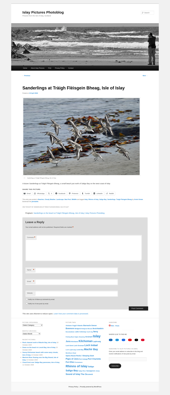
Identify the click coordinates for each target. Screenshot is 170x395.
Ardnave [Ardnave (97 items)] (69, 325)
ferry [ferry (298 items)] (95, 331)
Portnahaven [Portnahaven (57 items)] (79, 362)
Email (30, 281)
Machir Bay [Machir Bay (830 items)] (91, 349)
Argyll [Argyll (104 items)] (74, 325)
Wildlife (74, 199)
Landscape (60, 199)
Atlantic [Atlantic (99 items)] (80, 325)
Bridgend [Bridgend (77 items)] (78, 328)
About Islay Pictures (37, 68)
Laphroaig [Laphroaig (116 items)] (97, 341)
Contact (71, 68)
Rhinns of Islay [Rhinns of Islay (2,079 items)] (76, 366)
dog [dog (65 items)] (91, 332)
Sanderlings (111, 199)
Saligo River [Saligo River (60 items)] (82, 371)
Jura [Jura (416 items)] (68, 341)
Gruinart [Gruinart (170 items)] (88, 337)
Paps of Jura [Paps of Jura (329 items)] (72, 359)
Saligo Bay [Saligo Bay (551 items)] (72, 370)
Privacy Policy (59, 68)
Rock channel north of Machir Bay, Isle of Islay (39, 342)
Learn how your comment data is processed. (71, 314)
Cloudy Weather (50, 199)
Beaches (41, 199)
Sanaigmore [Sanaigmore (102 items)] (90, 371)
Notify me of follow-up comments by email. (41, 299)
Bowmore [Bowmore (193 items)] (70, 328)
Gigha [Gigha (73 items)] (76, 337)
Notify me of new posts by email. (38, 304)
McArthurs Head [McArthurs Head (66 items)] (71, 353)
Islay (86, 199)
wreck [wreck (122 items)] (90, 374)
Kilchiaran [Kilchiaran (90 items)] (74, 341)
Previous (26, 75)
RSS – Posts (114, 326)
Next (145, 75)
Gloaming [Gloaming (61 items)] (82, 337)
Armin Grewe (138, 199)
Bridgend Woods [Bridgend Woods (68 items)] (86, 328)
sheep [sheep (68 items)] (98, 371)
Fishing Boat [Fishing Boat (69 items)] (70, 337)
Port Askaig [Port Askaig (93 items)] (83, 359)
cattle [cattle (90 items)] (77, 332)
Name (30, 270)
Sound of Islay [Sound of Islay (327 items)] (73, 374)
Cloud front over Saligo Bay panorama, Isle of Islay (41, 362)
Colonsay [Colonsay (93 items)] (82, 332)
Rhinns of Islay (93, 199)
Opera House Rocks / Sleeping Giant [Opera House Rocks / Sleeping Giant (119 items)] (80, 356)
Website (30, 293)
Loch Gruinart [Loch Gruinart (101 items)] (79, 345)
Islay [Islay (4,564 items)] (97, 336)
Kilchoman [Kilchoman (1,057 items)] (86, 341)
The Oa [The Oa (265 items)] (84, 374)
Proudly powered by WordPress (90, 387)
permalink (35, 201)
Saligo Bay (102, 199)
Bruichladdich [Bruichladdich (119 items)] (98, 328)
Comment (31, 237)
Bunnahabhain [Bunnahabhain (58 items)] (70, 332)
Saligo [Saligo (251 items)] (91, 366)
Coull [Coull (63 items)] (88, 332)
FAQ (49, 68)
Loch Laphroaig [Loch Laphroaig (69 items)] (71, 349)
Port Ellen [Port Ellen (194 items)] (70, 362)
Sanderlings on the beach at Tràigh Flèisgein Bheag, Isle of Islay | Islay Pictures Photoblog (69, 213)
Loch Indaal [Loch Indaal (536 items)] (91, 345)
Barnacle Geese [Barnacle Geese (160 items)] (90, 325)
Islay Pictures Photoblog (43, 12)
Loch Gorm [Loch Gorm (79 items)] (69, 345)
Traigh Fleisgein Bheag (124, 199)
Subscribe (115, 366)
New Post (67, 199)
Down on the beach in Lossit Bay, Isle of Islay (38, 347)
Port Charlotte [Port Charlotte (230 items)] (94, 359)
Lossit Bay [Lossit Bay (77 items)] (79, 350)
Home (25, 68)
